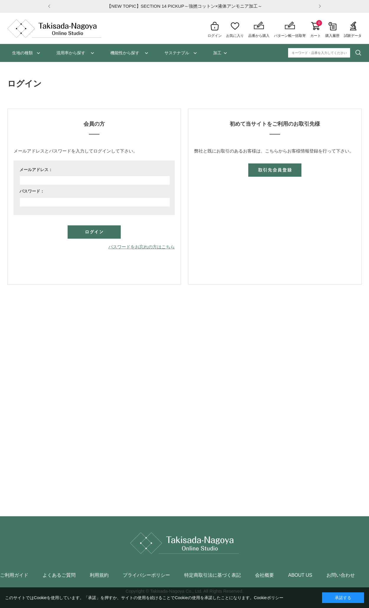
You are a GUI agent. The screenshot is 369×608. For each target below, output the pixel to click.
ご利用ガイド (14, 575)
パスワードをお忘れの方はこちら (141, 246)
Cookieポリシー (268, 597)
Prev (50, 6)
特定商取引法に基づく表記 (212, 575)
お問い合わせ (340, 575)
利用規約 (99, 575)
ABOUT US (300, 575)
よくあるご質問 (59, 575)
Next (318, 6)
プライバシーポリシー (146, 575)
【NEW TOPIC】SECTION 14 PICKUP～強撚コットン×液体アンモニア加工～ (184, 6)
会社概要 (264, 575)
